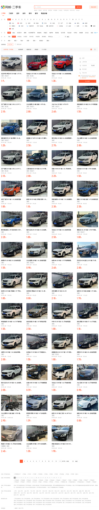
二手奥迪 (24, 474)
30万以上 (50, 36)
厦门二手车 (73, 493)
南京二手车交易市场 (86, 500)
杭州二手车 (16, 495)
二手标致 (51, 474)
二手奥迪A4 (57, 480)
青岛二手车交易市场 (83, 498)
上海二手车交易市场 (35, 498)
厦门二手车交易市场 (67, 502)
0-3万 (14, 36)
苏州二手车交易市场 (37, 502)
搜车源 (79, 7)
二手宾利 (72, 474)
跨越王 (45, 32)
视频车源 (28, 49)
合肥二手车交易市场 (27, 504)
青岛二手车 (57, 491)
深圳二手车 (38, 491)
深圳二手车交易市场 (54, 498)
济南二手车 (50, 491)
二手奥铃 (69, 480)
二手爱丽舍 (74, 480)
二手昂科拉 (50, 482)
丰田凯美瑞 (66, 10)
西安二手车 (75, 491)
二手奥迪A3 (91, 480)
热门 (9, 19)
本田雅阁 (55, 10)
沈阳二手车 (63, 491)
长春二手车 (50, 487)
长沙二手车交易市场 (76, 500)
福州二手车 (22, 495)
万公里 (93, 65)
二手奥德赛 (22, 480)
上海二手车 (26, 491)
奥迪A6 (40, 10)
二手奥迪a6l (16, 480)
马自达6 (77, 10)
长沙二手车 (23, 493)
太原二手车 (61, 493)
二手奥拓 (46, 480)
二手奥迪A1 (94, 482)
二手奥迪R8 (87, 482)
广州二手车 (32, 491)
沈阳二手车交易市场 (18, 500)
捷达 (14, 32)
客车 (30, 13)
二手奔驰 (46, 474)
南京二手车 (29, 493)
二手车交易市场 (17, 498)
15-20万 (38, 36)
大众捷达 (60, 10)
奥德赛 (81, 32)
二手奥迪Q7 (63, 480)
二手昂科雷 (28, 482)
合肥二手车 (85, 493)
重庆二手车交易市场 (56, 500)
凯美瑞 (57, 32)
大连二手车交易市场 (27, 502)
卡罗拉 (75, 32)
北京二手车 (20, 491)
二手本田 (56, 474)
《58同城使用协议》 (92, 76)
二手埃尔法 (56, 482)
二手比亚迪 (61, 474)
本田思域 (50, 10)
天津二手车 (44, 491)
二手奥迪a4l (28, 480)
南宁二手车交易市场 (37, 504)
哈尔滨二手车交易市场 (57, 502)
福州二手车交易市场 (18, 504)
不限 (9, 32)
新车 (36, 13)
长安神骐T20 (32, 32)
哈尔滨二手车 (54, 493)
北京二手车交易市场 (25, 498)
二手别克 (67, 474)
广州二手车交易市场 (45, 498)
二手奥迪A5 (16, 482)
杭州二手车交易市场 (47, 502)
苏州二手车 (47, 493)
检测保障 (19, 49)
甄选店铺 (44, 13)
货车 (17, 13)
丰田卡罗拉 (72, 10)
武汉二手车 (69, 491)
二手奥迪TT (85, 480)
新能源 (35, 49)
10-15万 (31, 36)
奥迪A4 (35, 10)
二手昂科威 (45, 482)
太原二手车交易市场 (86, 502)
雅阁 (25, 32)
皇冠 (92, 32)
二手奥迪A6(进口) (80, 482)
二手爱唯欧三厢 (63, 482)
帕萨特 (51, 32)
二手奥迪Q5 (40, 480)
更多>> (76, 474)
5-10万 (25, 36)
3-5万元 (19, 36)
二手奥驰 (80, 480)
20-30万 (44, 36)
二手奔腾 (34, 474)
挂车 (24, 13)
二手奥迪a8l (51, 480)
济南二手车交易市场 (74, 498)
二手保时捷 (39, 474)
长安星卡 (19, 32)
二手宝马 (29, 474)
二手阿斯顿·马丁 (17, 474)
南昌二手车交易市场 (47, 504)
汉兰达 (86, 32)
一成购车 (16, 508)
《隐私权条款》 (84, 77)
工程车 (11, 13)
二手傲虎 (40, 482)
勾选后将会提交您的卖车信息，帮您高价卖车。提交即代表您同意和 (88, 76)
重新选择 (18, 44)
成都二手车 (81, 491)
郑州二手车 (35, 493)
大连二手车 (41, 493)
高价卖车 (93, 7)
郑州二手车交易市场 (18, 502)
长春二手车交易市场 (76, 502)
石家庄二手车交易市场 (67, 500)
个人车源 (43, 49)
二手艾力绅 (34, 482)
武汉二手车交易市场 (27, 500)
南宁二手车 (91, 493)
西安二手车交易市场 (37, 500)
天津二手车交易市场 (64, 498)
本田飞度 (45, 10)
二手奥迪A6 (34, 480)
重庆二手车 (87, 491)
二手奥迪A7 (22, 482)
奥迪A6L (39, 32)
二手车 (3, 13)
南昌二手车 (67, 493)
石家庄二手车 (17, 493)
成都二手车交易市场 (47, 500)
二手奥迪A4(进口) (72, 482)
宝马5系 (63, 32)
